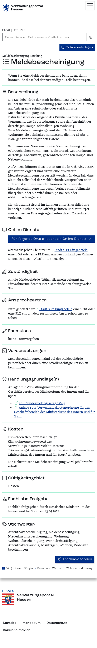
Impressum (31, 623)
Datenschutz (57, 623)
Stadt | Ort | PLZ (14, 30)
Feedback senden (74, 559)
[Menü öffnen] (90, 5)
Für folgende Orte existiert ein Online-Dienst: (49, 239)
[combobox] (44, 37)
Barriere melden (16, 630)
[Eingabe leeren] (91, 37)
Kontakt (9, 623)
